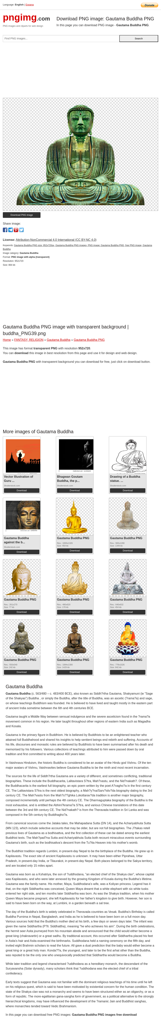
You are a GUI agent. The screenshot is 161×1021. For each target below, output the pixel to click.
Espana (30, 4)
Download (22, 490)
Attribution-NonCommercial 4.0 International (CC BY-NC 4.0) (56, 239)
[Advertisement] (80, 71)
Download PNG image (22, 215)
